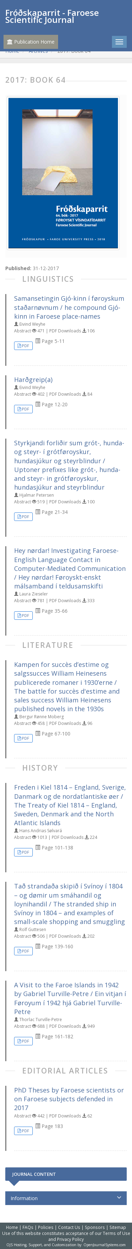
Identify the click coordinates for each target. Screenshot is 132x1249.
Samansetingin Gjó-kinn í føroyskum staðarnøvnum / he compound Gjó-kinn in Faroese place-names (69, 307)
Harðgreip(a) (33, 379)
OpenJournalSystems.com (104, 1244)
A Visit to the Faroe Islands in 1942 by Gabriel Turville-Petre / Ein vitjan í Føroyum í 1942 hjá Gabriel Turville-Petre (70, 998)
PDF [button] (25, 345)
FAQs (28, 1227)
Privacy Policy (70, 1239)
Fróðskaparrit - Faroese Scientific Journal (52, 16)
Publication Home (31, 41)
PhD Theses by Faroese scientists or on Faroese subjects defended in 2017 (69, 1099)
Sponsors (95, 1227)
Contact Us (69, 1227)
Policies (46, 1227)
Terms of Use (116, 1233)
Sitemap (117, 1227)
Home (12, 1227)
